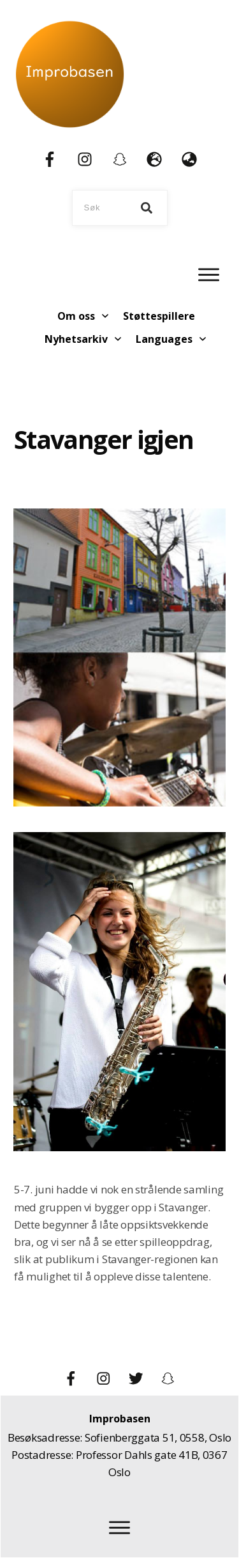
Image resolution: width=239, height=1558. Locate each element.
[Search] (146, 207)
